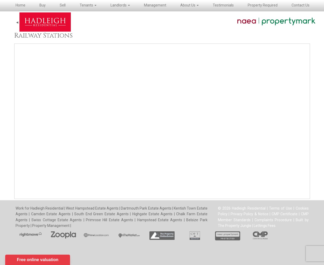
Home (20, 5)
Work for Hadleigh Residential (40, 208)
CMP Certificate (285, 214)
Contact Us (300, 5)
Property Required (263, 5)
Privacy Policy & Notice (249, 214)
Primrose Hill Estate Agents (109, 220)
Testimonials (223, 5)
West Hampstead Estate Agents (92, 208)
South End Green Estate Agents (101, 214)
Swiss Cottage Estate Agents (56, 220)
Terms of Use (280, 208)
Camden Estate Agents (51, 214)
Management (155, 5)
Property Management (51, 226)
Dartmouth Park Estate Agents (146, 208)
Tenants (88, 5)
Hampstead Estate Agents (159, 220)
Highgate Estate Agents (152, 214)
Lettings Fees (264, 226)
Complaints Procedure (273, 220)
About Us (189, 5)
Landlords (120, 5)
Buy (42, 5)
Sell (63, 5)
